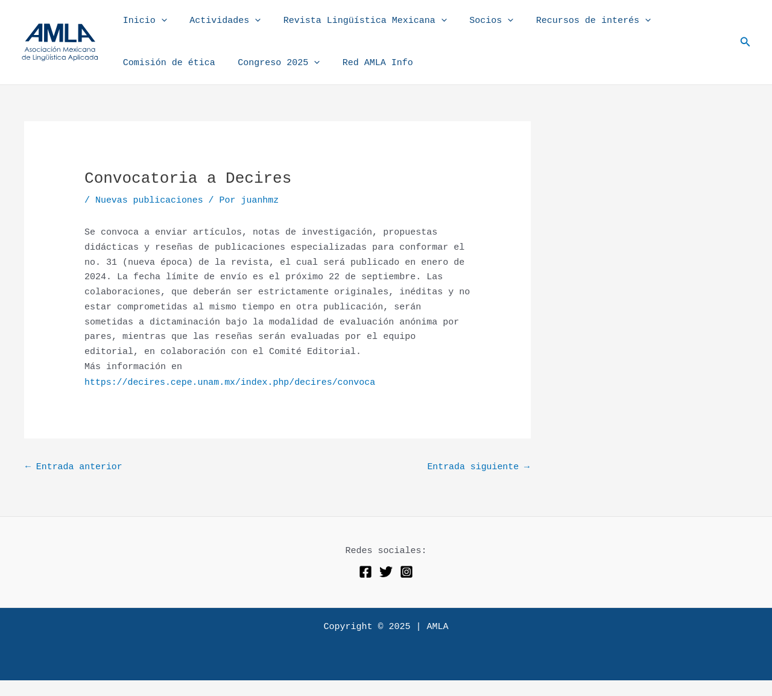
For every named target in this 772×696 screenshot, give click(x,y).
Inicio (143, 21)
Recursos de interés (573, 21)
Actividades (218, 21)
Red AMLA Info (366, 63)
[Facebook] (365, 571)
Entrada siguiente (478, 466)
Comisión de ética (167, 63)
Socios (476, 21)
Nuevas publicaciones (149, 200)
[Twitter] (386, 571)
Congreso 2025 (272, 63)
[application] (159, 21)
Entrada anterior (74, 466)
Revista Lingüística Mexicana (353, 21)
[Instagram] (406, 571)
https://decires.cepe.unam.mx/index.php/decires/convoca (231, 382)
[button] (745, 42)
